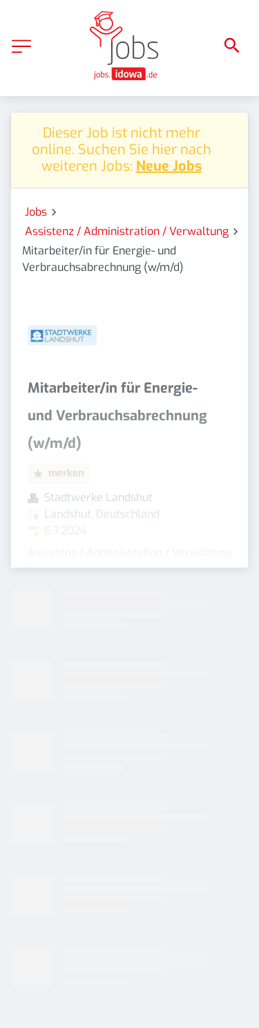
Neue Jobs (169, 166)
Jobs (36, 212)
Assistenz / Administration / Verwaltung (127, 231)
